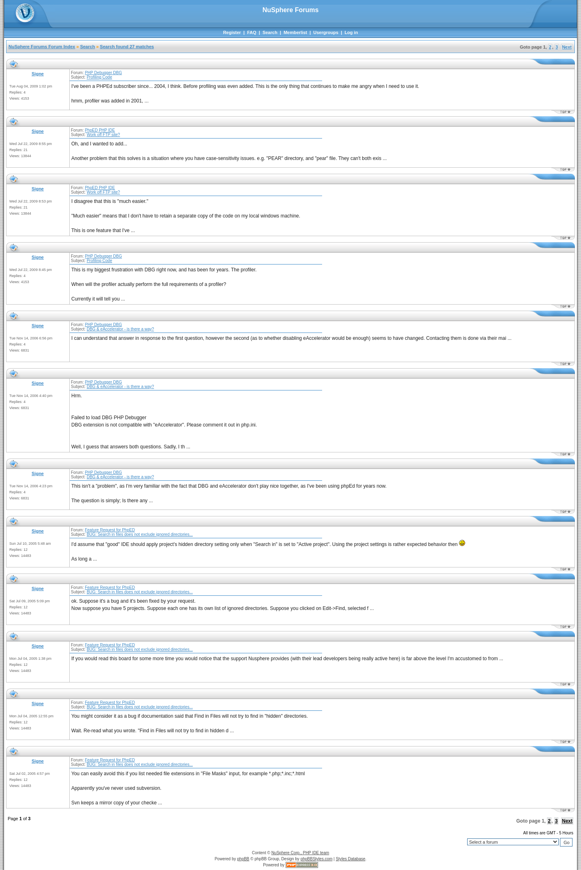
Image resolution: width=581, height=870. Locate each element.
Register (232, 32)
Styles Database (350, 859)
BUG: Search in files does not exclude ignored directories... (140, 534)
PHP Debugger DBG (103, 72)
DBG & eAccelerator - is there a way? (120, 329)
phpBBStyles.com (317, 859)
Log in (351, 32)
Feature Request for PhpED (110, 530)
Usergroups (325, 32)
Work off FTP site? (103, 134)
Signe (38, 73)
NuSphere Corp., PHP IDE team (300, 853)
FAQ (251, 32)
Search (270, 32)
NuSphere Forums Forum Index (42, 46)
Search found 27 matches (127, 46)
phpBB (243, 859)
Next (567, 47)
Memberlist (295, 32)
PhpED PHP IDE (100, 130)
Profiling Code (99, 77)
